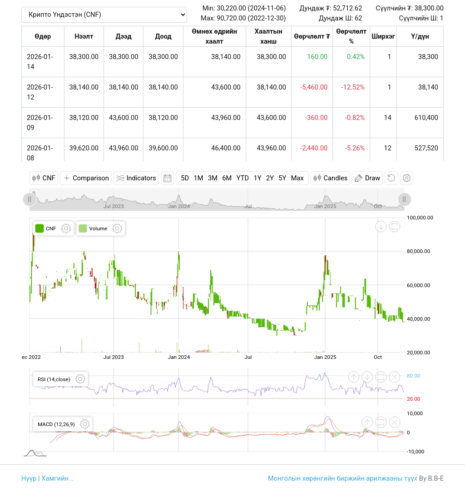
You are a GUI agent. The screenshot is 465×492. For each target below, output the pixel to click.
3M (213, 178)
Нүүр (28, 478)
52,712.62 (347, 8)
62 (358, 18)
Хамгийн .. (57, 478)
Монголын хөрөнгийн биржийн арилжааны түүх (342, 478)
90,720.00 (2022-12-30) (251, 18)
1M (198, 178)
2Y (270, 178)
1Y (257, 178)
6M (227, 178)
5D (185, 178)
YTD (243, 178)
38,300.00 (429, 8)
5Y (282, 178)
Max (297, 178)
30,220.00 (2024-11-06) (251, 8)
